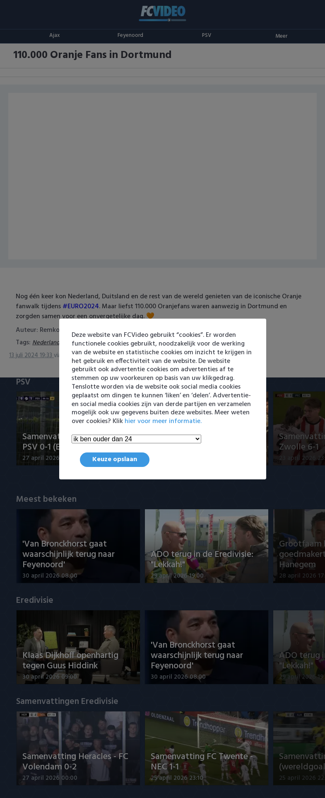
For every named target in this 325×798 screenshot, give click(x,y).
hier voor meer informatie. (163, 421)
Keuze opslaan (114, 459)
